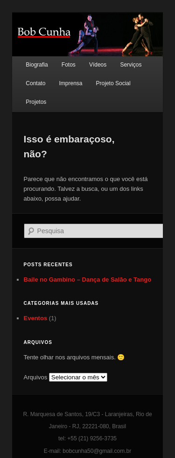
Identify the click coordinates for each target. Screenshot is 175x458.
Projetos (36, 102)
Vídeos (97, 64)
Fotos (69, 64)
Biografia (37, 64)
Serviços (130, 64)
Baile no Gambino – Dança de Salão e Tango (88, 279)
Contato (35, 83)
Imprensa (70, 83)
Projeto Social (113, 83)
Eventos (36, 318)
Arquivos (36, 377)
